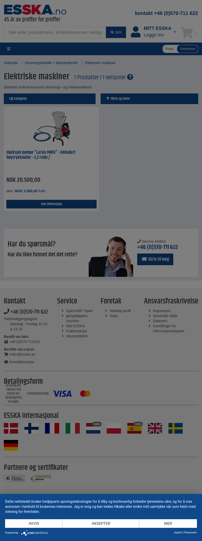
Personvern (190, 532)
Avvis (34, 523)
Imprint (178, 532)
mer (168, 523)
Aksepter (101, 523)
